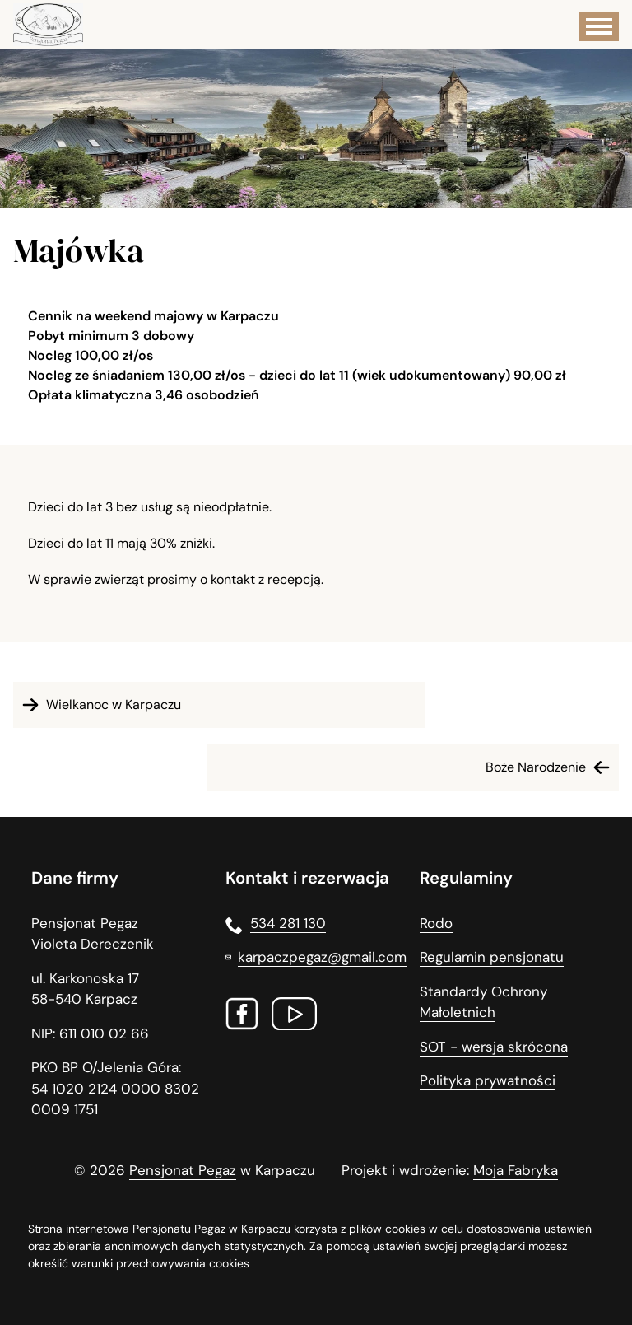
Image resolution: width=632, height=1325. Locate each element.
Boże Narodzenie (550, 767)
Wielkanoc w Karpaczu (99, 704)
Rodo (436, 923)
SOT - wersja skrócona (494, 1047)
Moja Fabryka (515, 1170)
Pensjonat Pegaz (182, 1170)
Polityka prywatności (487, 1080)
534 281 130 (275, 924)
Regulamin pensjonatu (492, 957)
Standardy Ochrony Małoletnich (483, 1002)
